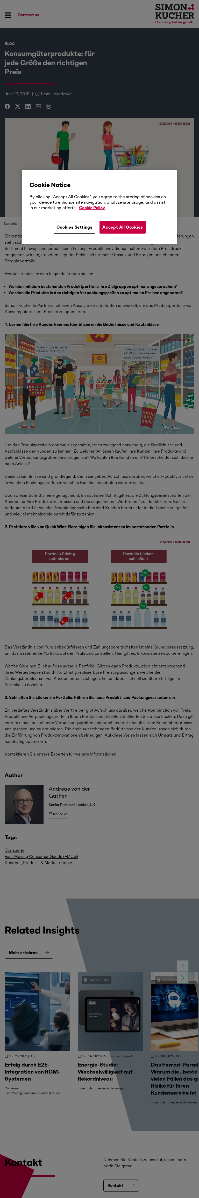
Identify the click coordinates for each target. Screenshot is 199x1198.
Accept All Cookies (122, 227)
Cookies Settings (74, 227)
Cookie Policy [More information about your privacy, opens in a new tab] (92, 207)
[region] (99, 207)
